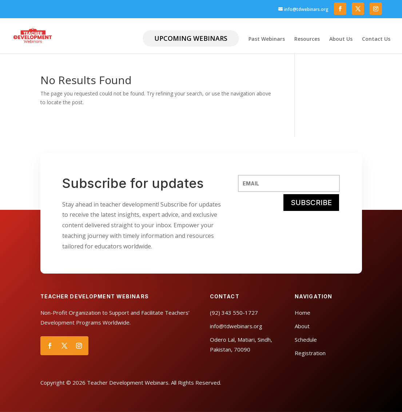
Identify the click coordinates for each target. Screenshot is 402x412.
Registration (310, 353)
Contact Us (376, 39)
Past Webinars (266, 39)
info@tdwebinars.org (236, 326)
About (302, 326)
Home (302, 312)
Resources (307, 39)
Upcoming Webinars (190, 38)
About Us (341, 39)
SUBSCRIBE (311, 202)
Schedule (306, 339)
